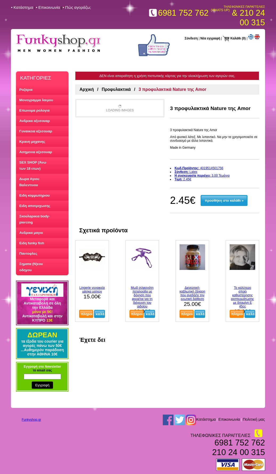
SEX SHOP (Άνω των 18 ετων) (32, 165)
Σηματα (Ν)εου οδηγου (31, 267)
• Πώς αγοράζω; (77, 7)
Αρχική (86, 89)
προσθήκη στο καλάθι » (224, 200)
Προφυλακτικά (116, 89)
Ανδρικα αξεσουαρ (34, 121)
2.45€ (182, 179)
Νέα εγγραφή (210, 38)
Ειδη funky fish (31, 243)
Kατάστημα (206, 419)
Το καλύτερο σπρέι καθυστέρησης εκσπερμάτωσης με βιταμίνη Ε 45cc (242, 297)
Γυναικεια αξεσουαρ (35, 131)
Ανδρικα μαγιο (31, 233)
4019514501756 (198, 168)
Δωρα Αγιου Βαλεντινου (29, 182)
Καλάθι (235, 38)
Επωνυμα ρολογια (34, 110)
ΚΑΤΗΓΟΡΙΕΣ (35, 78)
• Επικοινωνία (48, 7)
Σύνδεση (191, 38)
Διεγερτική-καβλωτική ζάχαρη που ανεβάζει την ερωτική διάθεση (192, 293)
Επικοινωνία (229, 419)
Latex (185, 172)
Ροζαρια (26, 90)
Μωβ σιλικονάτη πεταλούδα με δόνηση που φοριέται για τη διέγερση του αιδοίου (142, 297)
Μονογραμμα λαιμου (36, 100)
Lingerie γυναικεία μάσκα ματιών (92, 289)
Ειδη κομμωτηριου (34, 195)
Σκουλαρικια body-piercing (34, 219)
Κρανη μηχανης (32, 142)
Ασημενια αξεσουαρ (35, 152)
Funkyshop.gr (31, 420)
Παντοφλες (28, 254)
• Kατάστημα (22, 7)
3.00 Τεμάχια (201, 175)
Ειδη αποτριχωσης (34, 206)
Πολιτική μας (254, 419)
